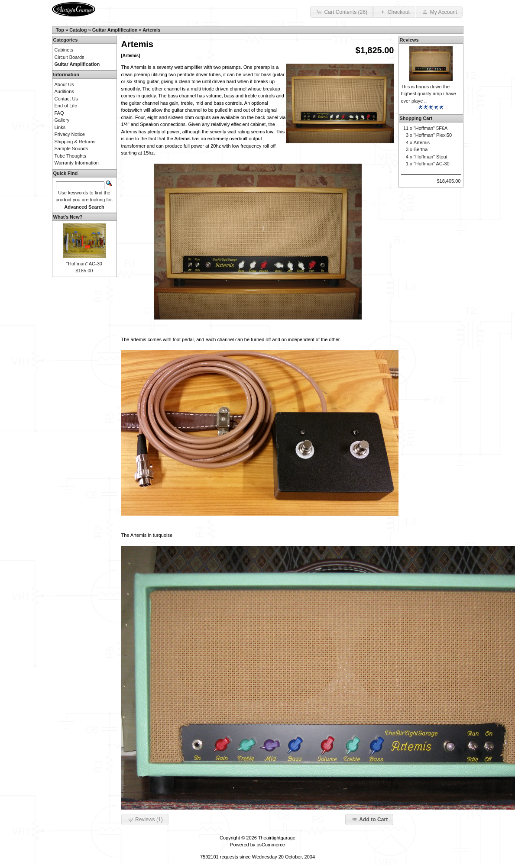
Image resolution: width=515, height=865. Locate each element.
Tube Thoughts (70, 155)
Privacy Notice (70, 134)
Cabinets (64, 49)
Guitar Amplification (115, 29)
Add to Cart (369, 819)
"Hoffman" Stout (430, 156)
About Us (64, 84)
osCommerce (270, 844)
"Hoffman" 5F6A (431, 128)
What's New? (68, 216)
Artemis (151, 29)
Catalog (78, 29)
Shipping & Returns (75, 141)
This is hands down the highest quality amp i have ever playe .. (428, 93)
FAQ (59, 113)
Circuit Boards (69, 57)
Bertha (421, 149)
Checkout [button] (394, 11)
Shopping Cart (416, 118)
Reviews (409, 39)
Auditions (64, 91)
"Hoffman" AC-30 (84, 263)
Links (60, 127)
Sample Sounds (71, 148)
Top (60, 29)
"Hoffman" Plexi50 (433, 135)
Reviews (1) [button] (145, 819)
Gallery (62, 120)
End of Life (66, 105)
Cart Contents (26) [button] (341, 11)
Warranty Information (77, 162)
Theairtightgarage (276, 837)
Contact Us (66, 98)
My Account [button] (439, 11)
